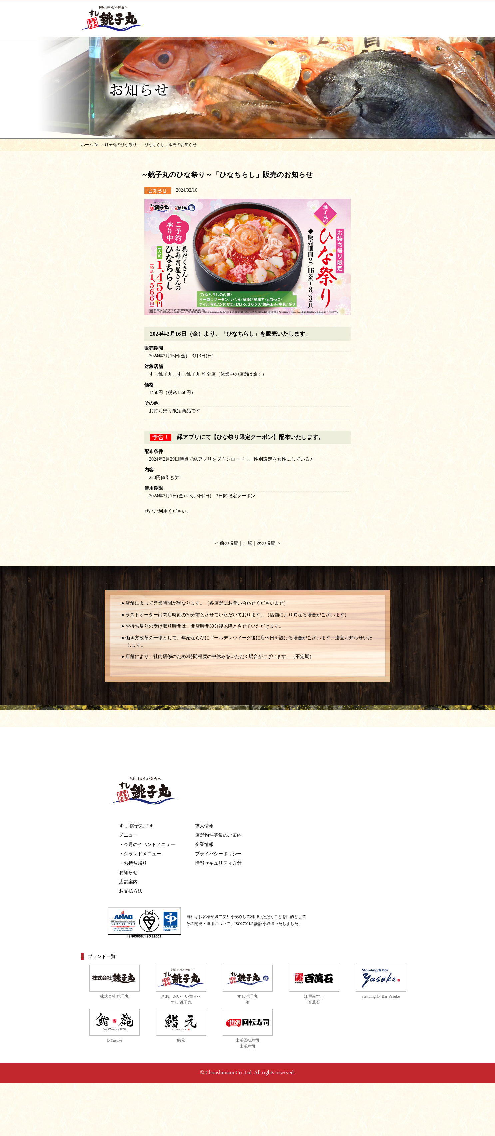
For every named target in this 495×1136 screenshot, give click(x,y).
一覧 (247, 543)
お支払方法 (130, 891)
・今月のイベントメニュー (147, 844)
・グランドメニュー (140, 853)
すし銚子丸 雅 (191, 374)
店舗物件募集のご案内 (218, 835)
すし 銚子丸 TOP (136, 825)
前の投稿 (229, 543)
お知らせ (128, 872)
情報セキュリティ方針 (218, 863)
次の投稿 (266, 543)
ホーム (87, 144)
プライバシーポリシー (218, 853)
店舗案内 (128, 881)
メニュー (128, 835)
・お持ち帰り (133, 863)
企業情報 (204, 844)
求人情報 (204, 825)
